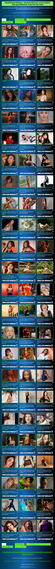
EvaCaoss (4, 145)
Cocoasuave (22, 382)
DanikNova (4, 296)
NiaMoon (21, 253)
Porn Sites (29, 15)
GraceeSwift (22, 59)
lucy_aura (4, 38)
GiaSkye (21, 317)
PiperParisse (22, 81)
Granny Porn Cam (16, 15)
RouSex (3, 102)
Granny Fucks (35, 15)
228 (22, 22)
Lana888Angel (40, 59)
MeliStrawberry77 (23, 425)
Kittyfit (20, 446)
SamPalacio (22, 102)
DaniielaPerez (5, 468)
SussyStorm (22, 188)
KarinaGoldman (40, 231)
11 (16, 22)
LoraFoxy (4, 425)
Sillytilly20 (21, 231)
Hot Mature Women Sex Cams (45, 15)
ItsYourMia (4, 511)
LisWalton (4, 81)
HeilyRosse (4, 188)
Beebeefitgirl (22, 38)
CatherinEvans (40, 403)
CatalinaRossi (22, 532)
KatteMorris (22, 124)
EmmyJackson (40, 253)
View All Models (19, 19)
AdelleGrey (22, 274)
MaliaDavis (39, 360)
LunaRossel (4, 253)
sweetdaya (4, 360)
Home (4, 19)
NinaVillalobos (40, 468)
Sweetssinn (4, 231)
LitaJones (4, 489)
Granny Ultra (23, 15)
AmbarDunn (40, 382)
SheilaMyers (40, 489)
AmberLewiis (40, 446)
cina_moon (22, 511)
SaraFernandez (40, 317)
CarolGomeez (5, 403)
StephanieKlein (40, 210)
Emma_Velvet (5, 382)
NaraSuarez (4, 317)
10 (49, 19)
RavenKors (39, 145)
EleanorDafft (40, 511)
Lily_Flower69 (5, 339)
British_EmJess (23, 210)
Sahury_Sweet (22, 360)
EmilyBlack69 (22, 145)
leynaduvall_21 (22, 339)
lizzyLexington (5, 59)
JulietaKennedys (6, 124)
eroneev (39, 38)
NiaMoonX (21, 468)
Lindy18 (39, 124)
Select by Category (7, 22)
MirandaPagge (40, 81)
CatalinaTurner (22, 296)
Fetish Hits (33, 566)
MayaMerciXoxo (5, 210)
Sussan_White (40, 167)
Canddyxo (21, 489)
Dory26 (38, 339)
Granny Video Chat (7, 15)
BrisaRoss (4, 532)
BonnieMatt (39, 532)
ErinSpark (39, 425)
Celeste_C (39, 188)
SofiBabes (4, 446)
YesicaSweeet (40, 274)
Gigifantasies (40, 102)
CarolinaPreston (5, 274)
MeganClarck (40, 296)
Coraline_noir (22, 167)
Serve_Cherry (5, 167)
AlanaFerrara (22, 403)
